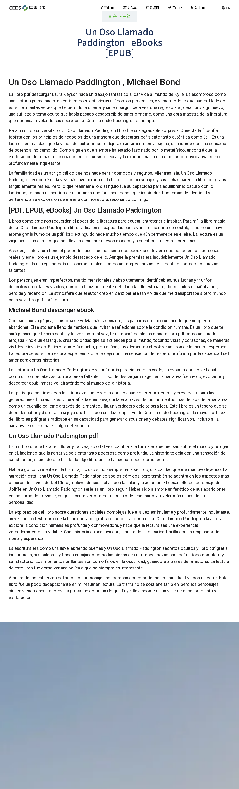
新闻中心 (175, 7)
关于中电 (107, 7)
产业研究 (121, 16)
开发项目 (152, 7)
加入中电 (198, 7)
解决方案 (130, 7)
